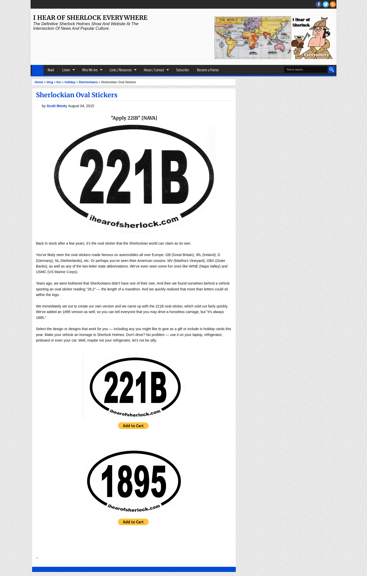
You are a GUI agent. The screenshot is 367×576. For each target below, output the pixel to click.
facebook (319, 4)
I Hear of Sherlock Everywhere (90, 18)
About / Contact (154, 69)
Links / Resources (121, 69)
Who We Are (90, 69)
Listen (66, 69)
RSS (333, 4)
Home (37, 70)
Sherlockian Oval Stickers (76, 95)
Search (331, 69)
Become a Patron (208, 69)
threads (326, 4)
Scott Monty (57, 106)
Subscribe (182, 69)
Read (51, 69)
